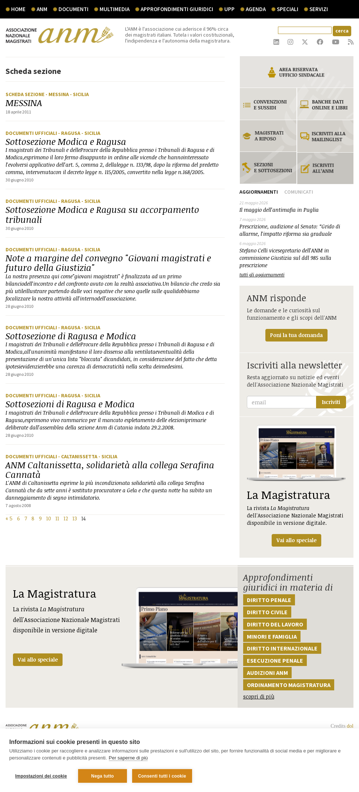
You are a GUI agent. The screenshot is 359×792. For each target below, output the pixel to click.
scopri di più (258, 696)
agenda (256, 9)
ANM (42, 9)
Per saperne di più (128, 758)
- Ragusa (69, 133)
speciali (287, 9)
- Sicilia (79, 94)
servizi (318, 9)
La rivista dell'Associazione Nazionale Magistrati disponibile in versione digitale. (296, 486)
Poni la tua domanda (296, 335)
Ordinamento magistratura (289, 685)
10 (48, 518)
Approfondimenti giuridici (177, 9)
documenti (73, 9)
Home (18, 9)
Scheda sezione (26, 94)
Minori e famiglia (272, 636)
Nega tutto (102, 776)
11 (57, 518)
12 (66, 518)
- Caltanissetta (78, 456)
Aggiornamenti (258, 191)
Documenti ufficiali (32, 133)
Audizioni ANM (267, 672)
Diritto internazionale (282, 648)
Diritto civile (267, 612)
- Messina (58, 94)
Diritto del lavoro (275, 624)
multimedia (115, 9)
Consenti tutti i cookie (162, 776)
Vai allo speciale (38, 659)
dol (350, 726)
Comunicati (298, 191)
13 (75, 518)
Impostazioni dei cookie (41, 776)
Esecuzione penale (275, 660)
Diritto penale (269, 600)
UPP (229, 9)
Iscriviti (331, 401)
